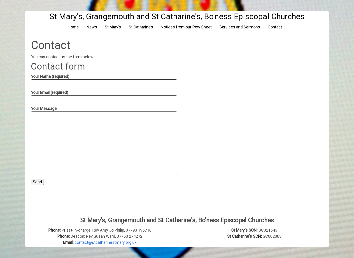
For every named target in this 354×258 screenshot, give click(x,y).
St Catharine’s (141, 27)
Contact (275, 27)
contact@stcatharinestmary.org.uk (106, 242)
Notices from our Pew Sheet (186, 27)
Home (73, 27)
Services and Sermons (239, 27)
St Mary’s (113, 27)
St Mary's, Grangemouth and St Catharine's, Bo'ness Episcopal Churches (177, 16)
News (91, 27)
